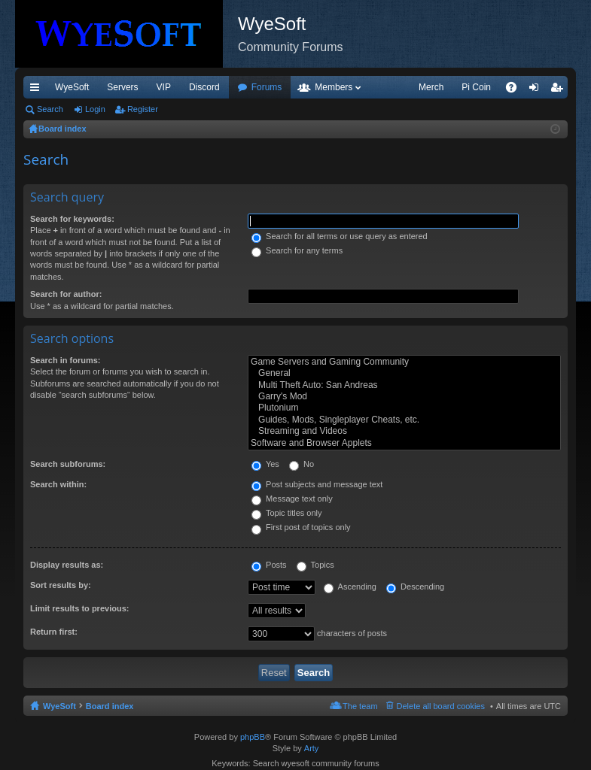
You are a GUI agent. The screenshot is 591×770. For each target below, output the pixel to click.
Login (95, 109)
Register (142, 109)
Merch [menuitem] (431, 87)
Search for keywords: (72, 218)
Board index (110, 706)
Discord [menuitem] (204, 87)
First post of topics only (301, 527)
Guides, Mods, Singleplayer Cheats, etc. (404, 420)
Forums (266, 87)
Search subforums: (67, 463)
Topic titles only (286, 512)
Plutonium (404, 408)
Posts (269, 564)
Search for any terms (297, 250)
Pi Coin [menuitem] (476, 87)
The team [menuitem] (360, 706)
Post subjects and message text (316, 484)
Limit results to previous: (79, 608)
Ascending (350, 586)
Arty (311, 748)
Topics (315, 564)
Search (50, 109)
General (404, 373)
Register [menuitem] (560, 90)
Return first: (54, 631)
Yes (265, 463)
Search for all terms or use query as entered (339, 236)
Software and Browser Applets (404, 443)
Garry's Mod (404, 396)
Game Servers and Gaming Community (404, 362)
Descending (415, 586)
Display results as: (66, 564)
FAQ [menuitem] (516, 90)
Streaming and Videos (404, 431)
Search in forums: (65, 360)
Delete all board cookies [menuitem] (441, 706)
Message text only (292, 498)
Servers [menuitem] (122, 87)
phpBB (252, 736)
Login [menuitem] (537, 90)
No (301, 463)
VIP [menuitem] (164, 87)
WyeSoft (72, 87)
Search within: (58, 484)
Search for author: (66, 294)
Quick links (37, 90)
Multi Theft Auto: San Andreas (404, 385)
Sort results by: (60, 585)
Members (333, 87)
